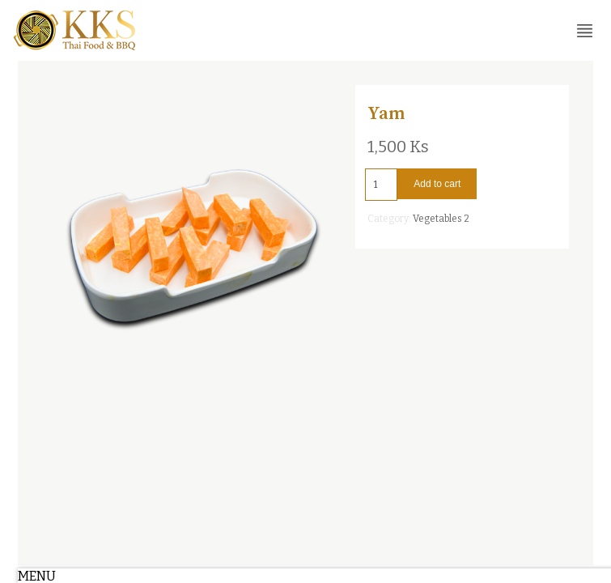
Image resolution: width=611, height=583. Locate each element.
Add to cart (437, 183)
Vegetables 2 (441, 218)
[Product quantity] (381, 184)
